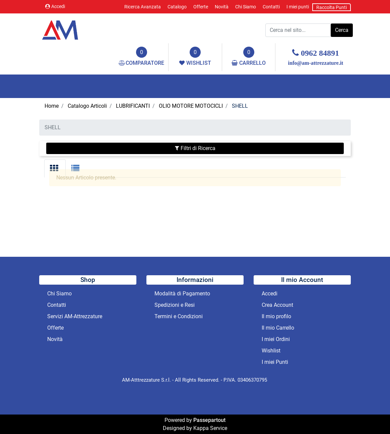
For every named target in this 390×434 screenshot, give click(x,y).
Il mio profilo (276, 316)
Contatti (271, 6)
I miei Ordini (276, 339)
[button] (342, 30)
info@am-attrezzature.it (315, 63)
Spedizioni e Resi (174, 305)
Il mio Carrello (278, 328)
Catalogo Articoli (87, 106)
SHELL (240, 106)
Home (52, 106)
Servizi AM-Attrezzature (74, 316)
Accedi (55, 6)
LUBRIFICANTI (133, 106)
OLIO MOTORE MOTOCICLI (191, 106)
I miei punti (297, 6)
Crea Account (277, 305)
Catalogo (177, 6)
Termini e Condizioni (178, 316)
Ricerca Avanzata (142, 6)
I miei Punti (275, 362)
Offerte (200, 6)
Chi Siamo (245, 6)
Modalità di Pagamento (182, 293)
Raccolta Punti (331, 7)
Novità (222, 6)
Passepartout (209, 420)
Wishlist (271, 350)
